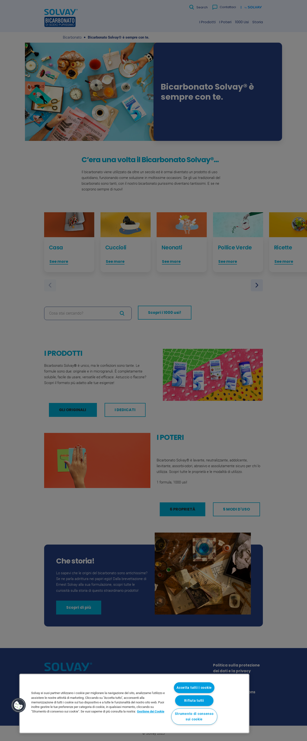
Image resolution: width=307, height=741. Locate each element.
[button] (18, 705)
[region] (134, 703)
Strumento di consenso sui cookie (194, 716)
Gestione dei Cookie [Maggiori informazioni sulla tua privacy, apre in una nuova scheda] (150, 711)
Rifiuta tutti (194, 701)
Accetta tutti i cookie (194, 688)
